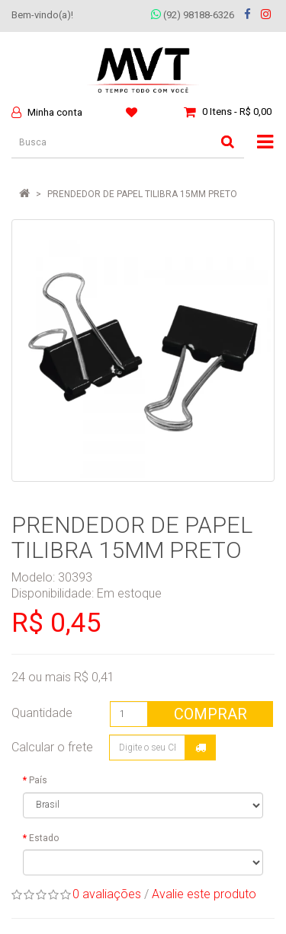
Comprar (210, 714)
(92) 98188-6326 (192, 15)
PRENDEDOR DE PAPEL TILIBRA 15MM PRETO (142, 194)
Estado (44, 838)
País (38, 780)
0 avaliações (106, 894)
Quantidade (41, 713)
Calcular (200, 747)
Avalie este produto (204, 894)
